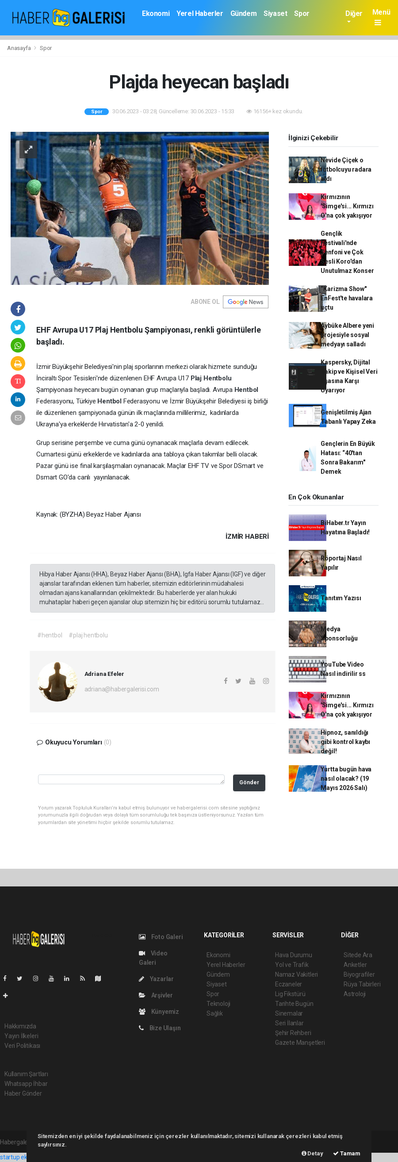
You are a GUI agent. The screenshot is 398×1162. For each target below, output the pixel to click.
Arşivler (156, 995)
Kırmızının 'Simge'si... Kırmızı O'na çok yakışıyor (347, 206)
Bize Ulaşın (160, 1028)
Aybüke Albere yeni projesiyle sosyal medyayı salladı (347, 335)
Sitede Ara (358, 955)
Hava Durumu (293, 955)
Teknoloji (218, 1003)
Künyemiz (159, 1011)
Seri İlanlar (289, 1023)
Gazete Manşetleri (300, 1042)
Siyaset (275, 13)
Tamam (346, 1153)
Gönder (249, 782)
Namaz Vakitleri (296, 974)
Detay (312, 1153)
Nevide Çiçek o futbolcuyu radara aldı (346, 169)
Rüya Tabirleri (362, 984)
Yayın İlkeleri (21, 1035)
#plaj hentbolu (88, 635)
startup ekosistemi (25, 1157)
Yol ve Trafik (292, 964)
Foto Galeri (161, 936)
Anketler (355, 964)
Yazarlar (156, 978)
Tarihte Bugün (294, 1003)
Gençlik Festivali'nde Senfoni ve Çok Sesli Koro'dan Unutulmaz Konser (347, 252)
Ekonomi (155, 13)
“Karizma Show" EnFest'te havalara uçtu (347, 298)
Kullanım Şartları (26, 1074)
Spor (301, 13)
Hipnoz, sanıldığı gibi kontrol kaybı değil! (345, 742)
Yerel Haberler (199, 13)
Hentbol (246, 390)
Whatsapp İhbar (25, 1083)
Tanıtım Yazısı (341, 598)
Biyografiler (359, 974)
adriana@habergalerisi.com (121, 689)
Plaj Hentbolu (211, 378)
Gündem (243, 13)
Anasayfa (19, 48)
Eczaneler (288, 984)
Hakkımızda (20, 1026)
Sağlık (215, 1013)
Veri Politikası (22, 1045)
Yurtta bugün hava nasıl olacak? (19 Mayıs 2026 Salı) (346, 778)
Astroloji (355, 993)
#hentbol (49, 635)
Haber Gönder (23, 1093)
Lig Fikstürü (290, 993)
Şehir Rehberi (293, 1032)
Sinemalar (289, 1013)
